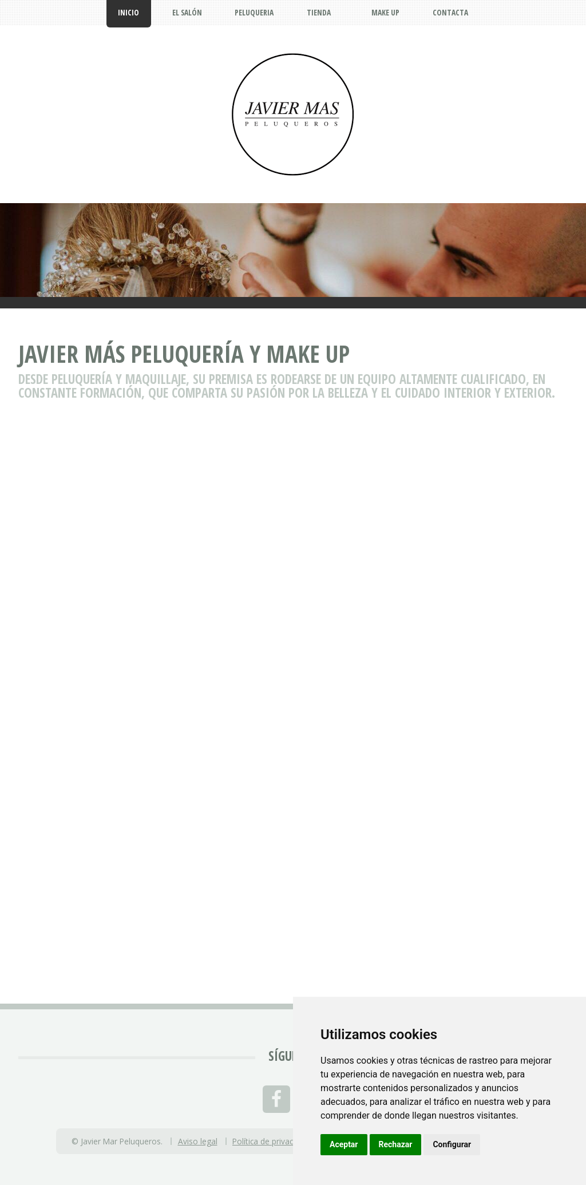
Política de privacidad (270, 1141)
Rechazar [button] (396, 1144)
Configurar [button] (452, 1144)
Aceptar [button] (344, 1144)
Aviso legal (197, 1141)
